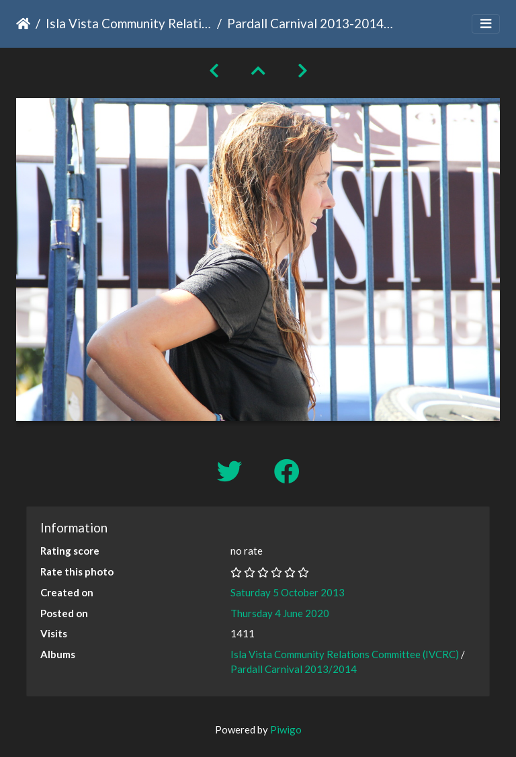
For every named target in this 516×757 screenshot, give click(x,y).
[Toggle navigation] (486, 24)
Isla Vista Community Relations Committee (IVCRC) (129, 23)
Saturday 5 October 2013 (287, 592)
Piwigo (286, 729)
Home (23, 23)
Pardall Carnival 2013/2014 (293, 669)
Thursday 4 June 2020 (279, 613)
